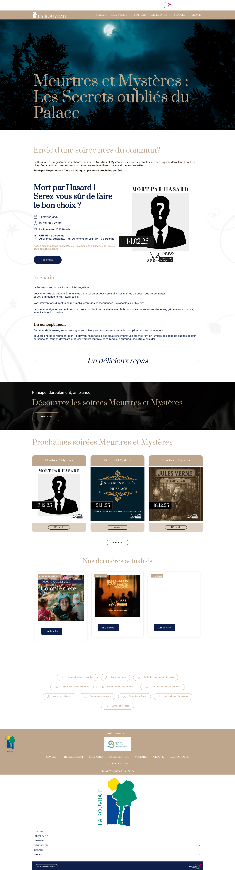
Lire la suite (52, 632)
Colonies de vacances (49, 577)
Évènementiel (158, 15)
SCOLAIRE (179, 15)
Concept (101, 15)
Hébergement (119, 15)
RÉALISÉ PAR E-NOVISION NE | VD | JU (117, 769)
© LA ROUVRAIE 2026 (117, 761)
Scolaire (141, 754)
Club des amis (179, 754)
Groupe (158, 754)
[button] (37, 361)
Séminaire (140, 15)
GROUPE (196, 15)
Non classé (100, 577)
